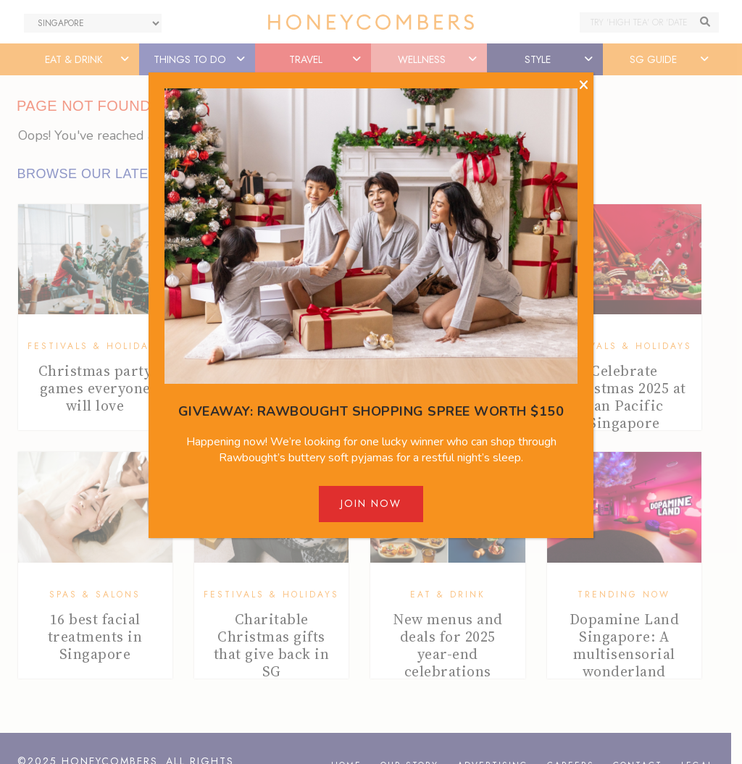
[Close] (583, 85)
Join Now (371, 503)
